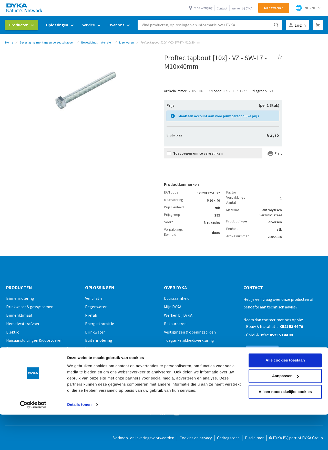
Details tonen (79, 372)
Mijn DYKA (172, 306)
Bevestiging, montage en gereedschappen (47, 42)
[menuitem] (21, 25)
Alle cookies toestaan (285, 328)
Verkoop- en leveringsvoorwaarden (143, 437)
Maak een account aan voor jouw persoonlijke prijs (218, 116)
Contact (222, 8)
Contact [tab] (253, 287)
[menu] (69, 25)
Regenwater (96, 306)
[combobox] (210, 25)
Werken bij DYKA (242, 8)
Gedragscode (228, 437)
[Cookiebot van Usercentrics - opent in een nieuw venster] (33, 373)
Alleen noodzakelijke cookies (285, 360)
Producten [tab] (19, 287)
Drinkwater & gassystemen (29, 306)
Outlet (12, 390)
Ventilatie (93, 298)
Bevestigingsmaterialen (96, 42)
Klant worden (273, 8)
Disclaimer (254, 437)
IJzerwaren (126, 42)
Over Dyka (175, 287)
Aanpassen (285, 344)
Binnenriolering (20, 298)
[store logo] (24, 8)
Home (9, 42)
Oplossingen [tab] (99, 287)
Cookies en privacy (196, 437)
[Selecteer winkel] (308, 8)
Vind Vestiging (203, 8)
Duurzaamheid (176, 298)
